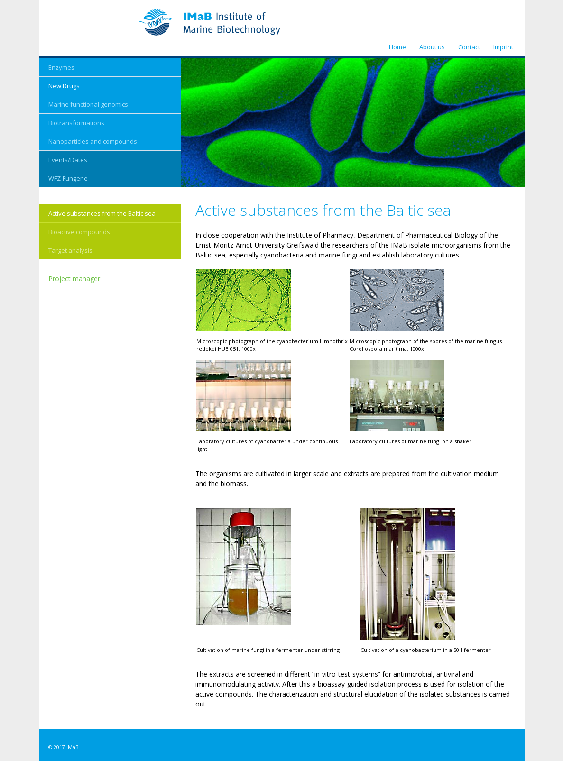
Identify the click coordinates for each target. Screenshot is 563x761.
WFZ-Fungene (68, 178)
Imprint (503, 47)
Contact (469, 47)
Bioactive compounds (79, 232)
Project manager (74, 278)
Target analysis (70, 250)
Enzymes (61, 67)
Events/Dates (67, 160)
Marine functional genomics (88, 104)
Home (397, 47)
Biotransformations (76, 123)
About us (432, 47)
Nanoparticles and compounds (92, 141)
